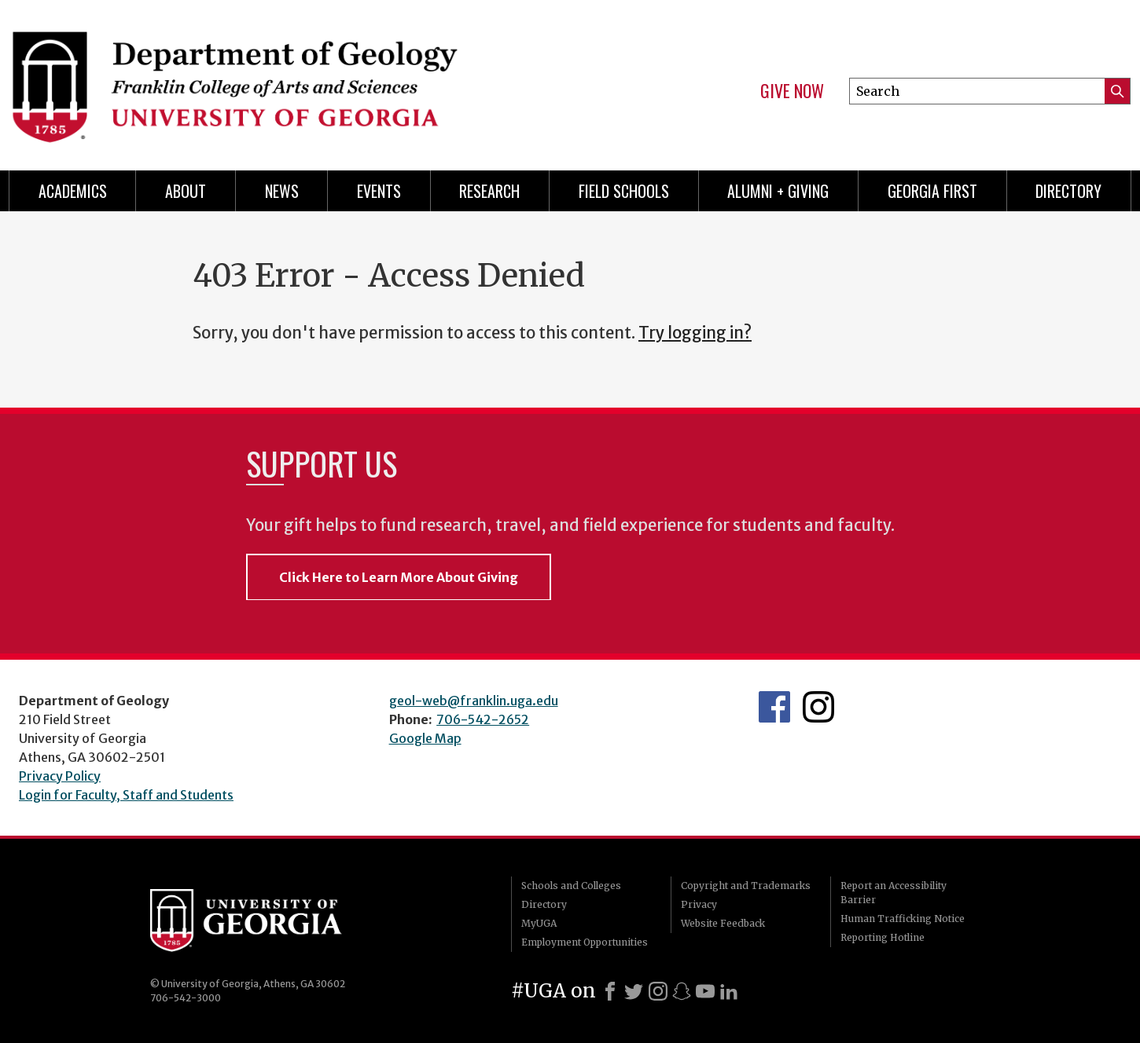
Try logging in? (695, 333)
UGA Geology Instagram (818, 707)
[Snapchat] (681, 991)
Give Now (792, 91)
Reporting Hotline (882, 937)
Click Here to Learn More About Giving (398, 577)
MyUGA (539, 923)
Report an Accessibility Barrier (893, 893)
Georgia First (932, 191)
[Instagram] (658, 991)
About (185, 191)
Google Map (425, 738)
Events (379, 191)
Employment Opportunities (584, 942)
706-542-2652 (482, 719)
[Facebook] (610, 991)
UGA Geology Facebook (774, 707)
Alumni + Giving (778, 191)
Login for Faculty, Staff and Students (126, 795)
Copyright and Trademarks (746, 885)
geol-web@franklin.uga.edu (473, 700)
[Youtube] (705, 991)
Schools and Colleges (571, 885)
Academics (73, 191)
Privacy (699, 904)
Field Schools (624, 191)
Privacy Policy (60, 776)
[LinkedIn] (728, 991)
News (282, 191)
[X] (633, 991)
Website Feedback (723, 923)
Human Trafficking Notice (902, 918)
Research (489, 191)
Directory (1068, 191)
